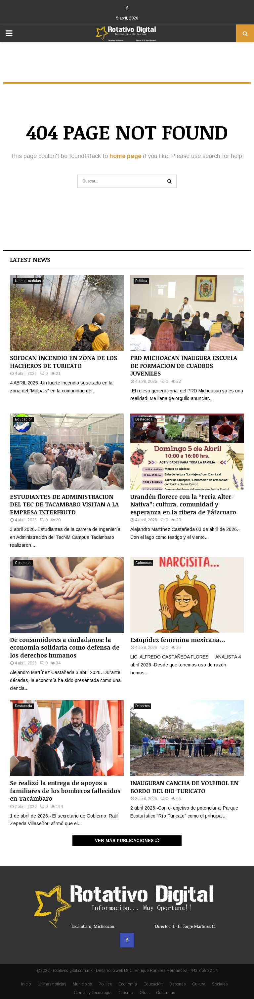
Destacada (143, 419)
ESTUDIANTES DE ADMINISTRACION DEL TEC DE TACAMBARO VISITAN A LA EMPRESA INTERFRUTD (64, 504)
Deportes (142, 706)
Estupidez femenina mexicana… (177, 640)
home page (125, 156)
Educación (23, 419)
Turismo (125, 992)
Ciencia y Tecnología (92, 992)
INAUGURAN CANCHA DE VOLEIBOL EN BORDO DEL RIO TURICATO (184, 786)
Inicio (26, 984)
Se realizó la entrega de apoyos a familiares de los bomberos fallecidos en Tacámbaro (65, 790)
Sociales (220, 984)
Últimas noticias (28, 281)
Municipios (82, 984)
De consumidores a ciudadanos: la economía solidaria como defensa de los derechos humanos (64, 647)
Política (141, 281)
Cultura (198, 984)
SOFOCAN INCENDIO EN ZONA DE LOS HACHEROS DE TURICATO (63, 361)
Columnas (23, 563)
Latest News (30, 259)
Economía (127, 984)
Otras (144, 992)
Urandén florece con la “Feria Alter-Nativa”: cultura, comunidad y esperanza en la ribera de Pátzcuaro (183, 504)
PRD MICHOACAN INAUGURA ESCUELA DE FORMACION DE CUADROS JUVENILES (183, 365)
